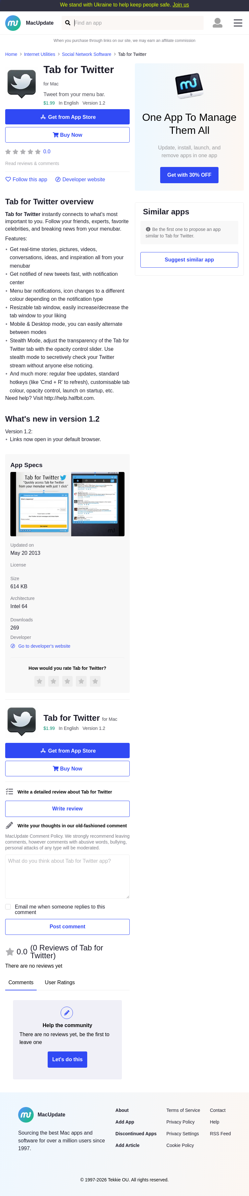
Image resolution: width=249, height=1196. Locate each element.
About (121, 1110)
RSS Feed (220, 1134)
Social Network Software (87, 54)
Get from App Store (67, 117)
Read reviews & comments (32, 163)
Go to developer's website (40, 646)
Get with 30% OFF (189, 175)
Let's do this (67, 1059)
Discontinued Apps (136, 1134)
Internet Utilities (39, 54)
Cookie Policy (180, 1145)
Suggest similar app (189, 259)
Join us (180, 4)
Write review (67, 808)
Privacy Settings (182, 1134)
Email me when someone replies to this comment (60, 909)
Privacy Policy (180, 1122)
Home (11, 54)
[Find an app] (67, 23)
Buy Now (67, 134)
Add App (124, 1122)
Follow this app (26, 179)
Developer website (80, 179)
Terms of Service (183, 1110)
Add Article (127, 1145)
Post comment (67, 926)
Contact (217, 1110)
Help (214, 1122)
